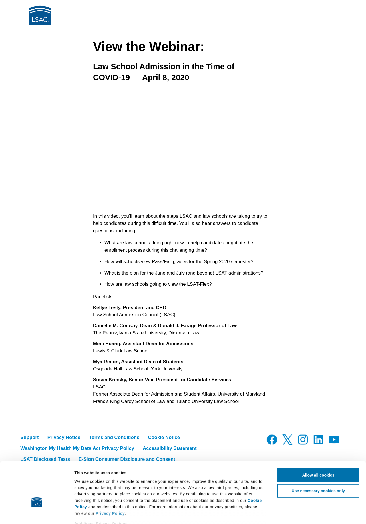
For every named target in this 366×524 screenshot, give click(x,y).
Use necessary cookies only (318, 456)
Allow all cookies (318, 440)
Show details (339, 513)
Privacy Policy (110, 479)
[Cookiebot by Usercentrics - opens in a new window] (37, 513)
